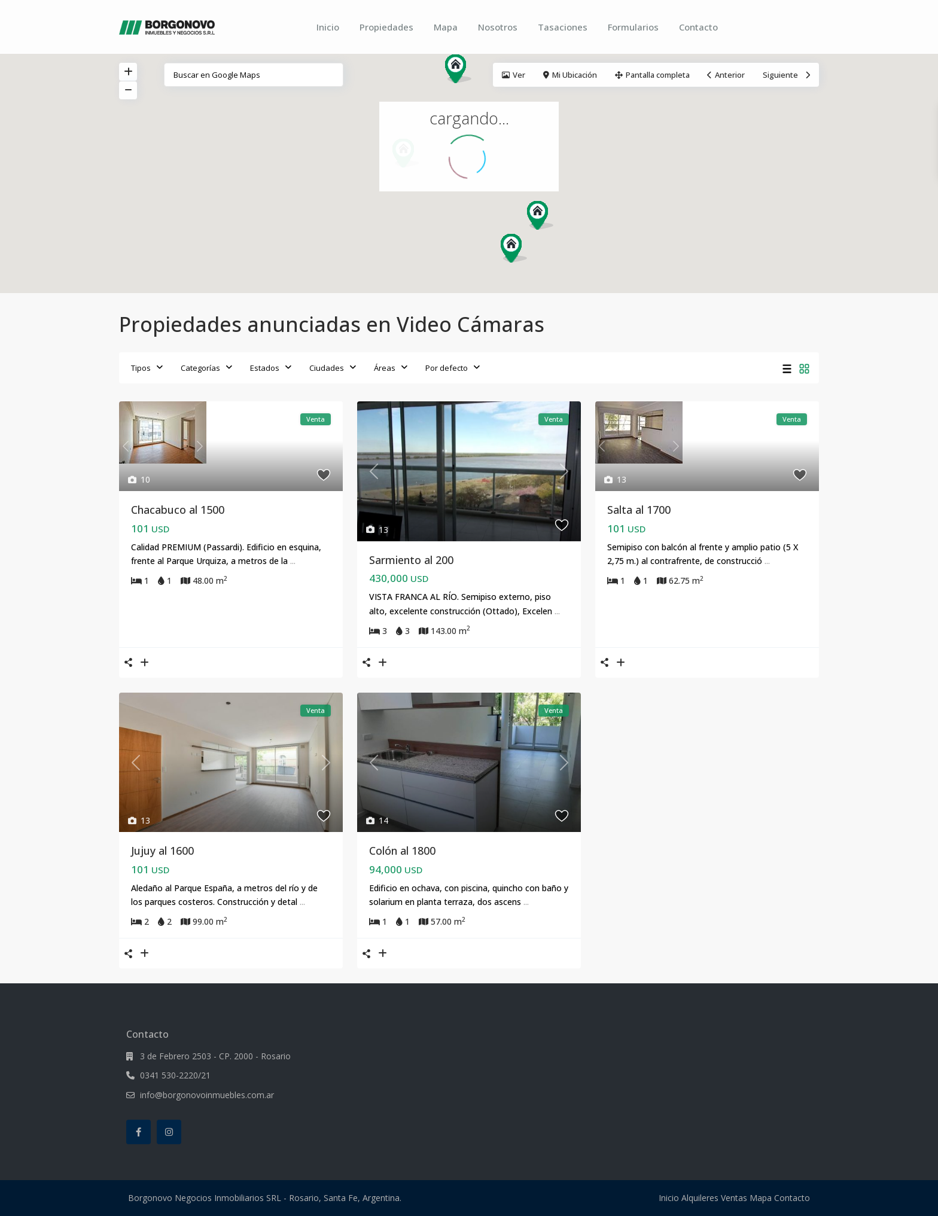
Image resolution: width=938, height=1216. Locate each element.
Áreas (384, 367)
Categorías (200, 367)
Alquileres (699, 1197)
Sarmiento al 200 (411, 560)
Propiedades (386, 27)
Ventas (734, 1197)
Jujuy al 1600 (162, 850)
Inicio (327, 27)
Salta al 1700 (639, 509)
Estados (264, 367)
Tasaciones (562, 27)
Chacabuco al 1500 (177, 509)
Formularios (633, 27)
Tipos (141, 367)
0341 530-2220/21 (175, 1075)
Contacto (698, 27)
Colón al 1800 (402, 850)
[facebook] (138, 1132)
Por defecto (446, 367)
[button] (462, 72)
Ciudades (326, 367)
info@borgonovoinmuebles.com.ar (207, 1095)
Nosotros (497, 27)
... (293, 560)
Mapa (446, 27)
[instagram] (169, 1132)
